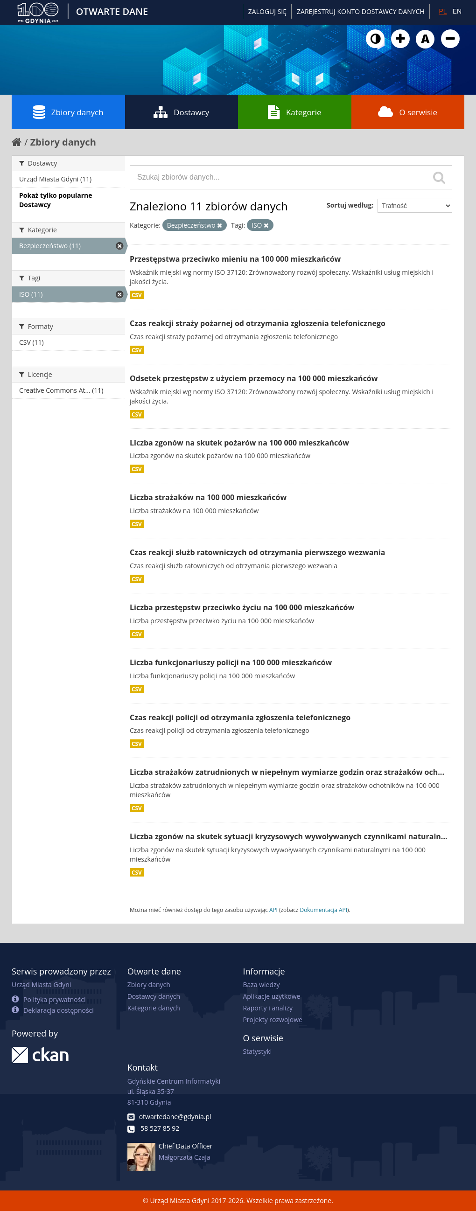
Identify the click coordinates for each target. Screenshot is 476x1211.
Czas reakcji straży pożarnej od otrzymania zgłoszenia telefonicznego (257, 323)
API (273, 909)
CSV (137, 295)
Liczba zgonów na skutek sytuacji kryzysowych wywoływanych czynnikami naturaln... (289, 836)
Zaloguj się (267, 11)
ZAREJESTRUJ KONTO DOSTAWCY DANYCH (361, 11)
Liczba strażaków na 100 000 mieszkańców (208, 497)
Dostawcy (181, 112)
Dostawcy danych (153, 996)
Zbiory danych (68, 112)
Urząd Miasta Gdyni (41, 984)
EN (457, 11)
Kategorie (295, 112)
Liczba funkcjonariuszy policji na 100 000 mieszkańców (231, 662)
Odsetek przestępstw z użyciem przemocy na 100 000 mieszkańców (254, 378)
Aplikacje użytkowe (271, 996)
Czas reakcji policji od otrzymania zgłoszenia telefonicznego (240, 717)
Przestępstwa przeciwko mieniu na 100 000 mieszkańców (235, 259)
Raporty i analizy (268, 1007)
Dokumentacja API (324, 909)
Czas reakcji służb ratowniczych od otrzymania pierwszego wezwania (257, 552)
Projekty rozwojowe (272, 1019)
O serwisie (407, 112)
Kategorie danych (153, 1007)
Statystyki (257, 1051)
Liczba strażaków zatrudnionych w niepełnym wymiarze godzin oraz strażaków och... (287, 772)
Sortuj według (349, 205)
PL (443, 11)
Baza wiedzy (261, 984)
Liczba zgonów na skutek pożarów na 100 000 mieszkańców (239, 443)
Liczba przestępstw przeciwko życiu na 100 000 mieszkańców (242, 607)
